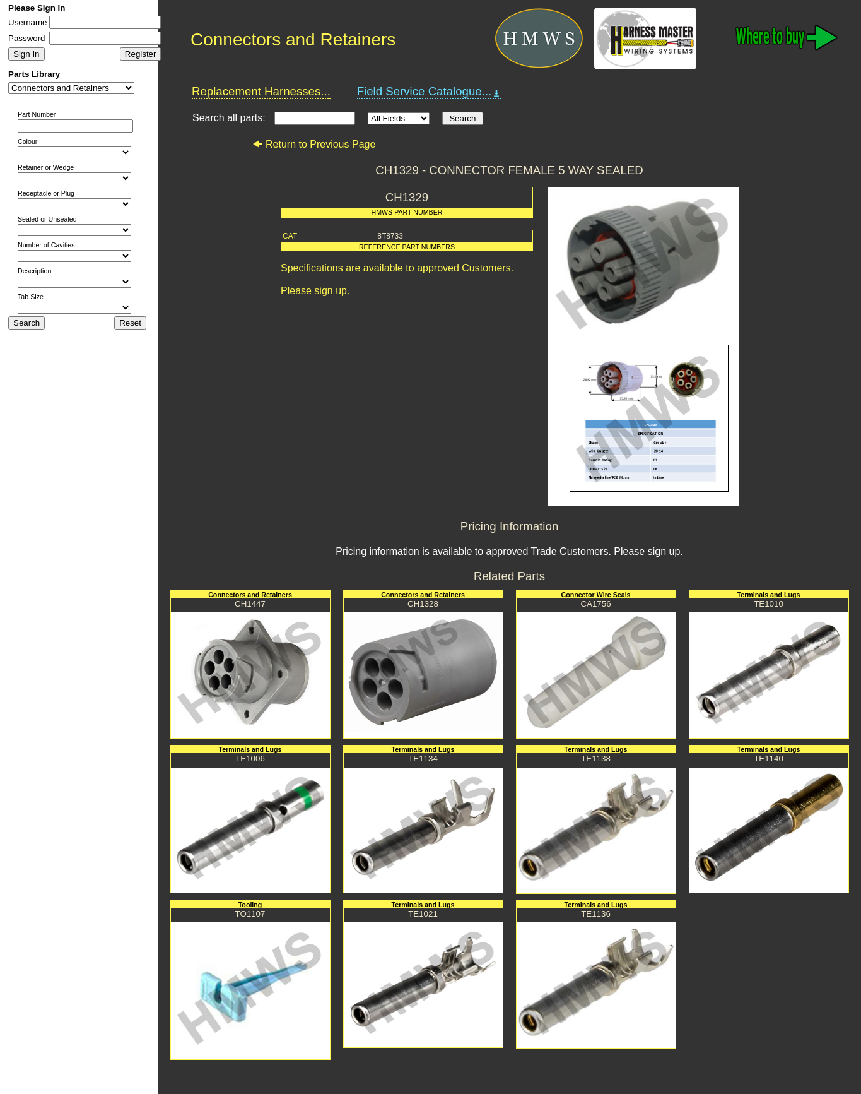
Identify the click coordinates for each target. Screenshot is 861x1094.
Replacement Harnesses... (261, 91)
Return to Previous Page (313, 144)
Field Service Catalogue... (429, 91)
